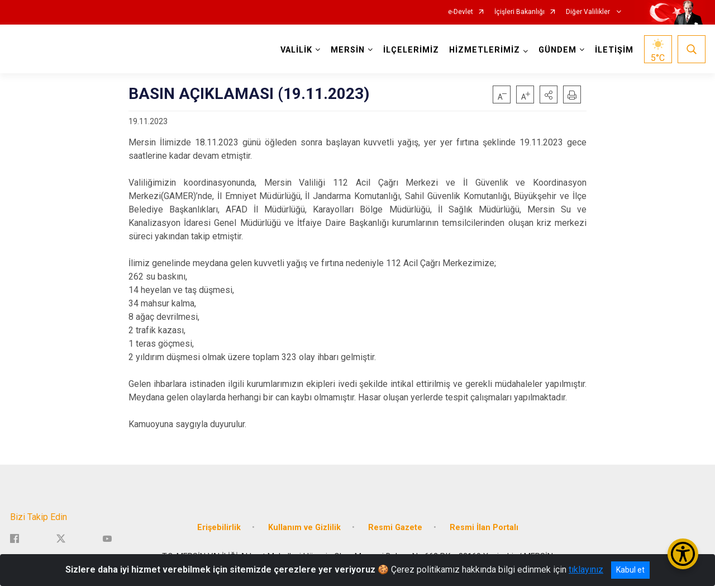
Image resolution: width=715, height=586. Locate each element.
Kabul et (630, 569)
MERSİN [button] (348, 50)
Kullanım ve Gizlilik (304, 527)
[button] (548, 94)
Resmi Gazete (395, 527)
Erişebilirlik (219, 527)
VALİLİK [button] (296, 50)
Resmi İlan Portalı (484, 527)
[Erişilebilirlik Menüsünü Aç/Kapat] (683, 553)
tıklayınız (586, 569)
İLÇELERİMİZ (411, 50)
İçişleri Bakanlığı (519, 12)
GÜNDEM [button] (557, 50)
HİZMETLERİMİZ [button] (484, 50)
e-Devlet (460, 12)
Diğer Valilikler (589, 12)
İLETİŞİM (614, 50)
